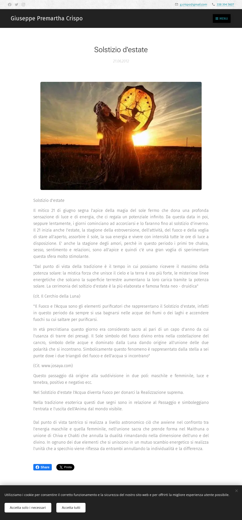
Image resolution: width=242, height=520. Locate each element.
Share (42, 467)
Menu (222, 19)
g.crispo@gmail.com (193, 4)
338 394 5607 (225, 4)
